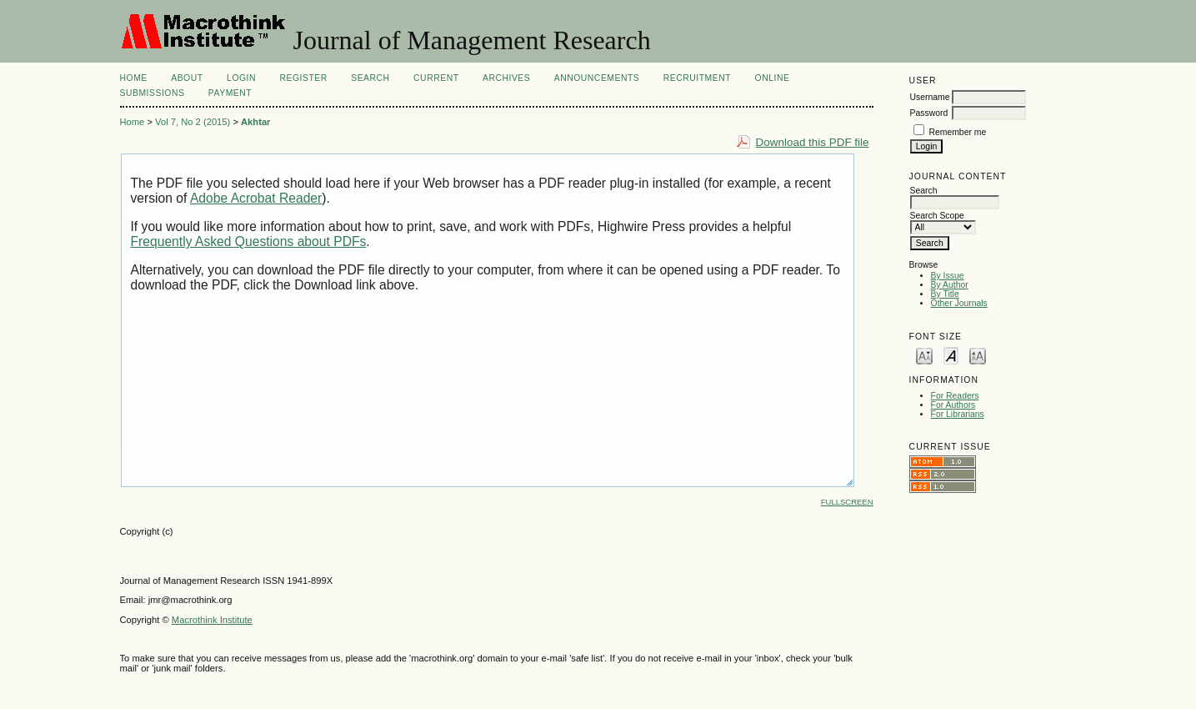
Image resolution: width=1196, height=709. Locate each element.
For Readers (955, 395)
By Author (949, 284)
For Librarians (957, 414)
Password (929, 113)
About (187, 78)
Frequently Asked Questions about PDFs (249, 241)
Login (241, 78)
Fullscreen (847, 501)
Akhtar (255, 122)
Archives (506, 78)
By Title (945, 294)
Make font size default (951, 355)
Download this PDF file (812, 142)
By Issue (947, 275)
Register (303, 78)
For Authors (953, 405)
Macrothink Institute (212, 620)
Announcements (597, 78)
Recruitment (697, 78)
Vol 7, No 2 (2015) (192, 122)
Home (134, 78)
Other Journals (959, 303)
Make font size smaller (924, 355)
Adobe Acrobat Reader (256, 198)
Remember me (958, 132)
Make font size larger (977, 355)
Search (370, 78)
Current (435, 78)
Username (930, 97)
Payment (230, 93)
